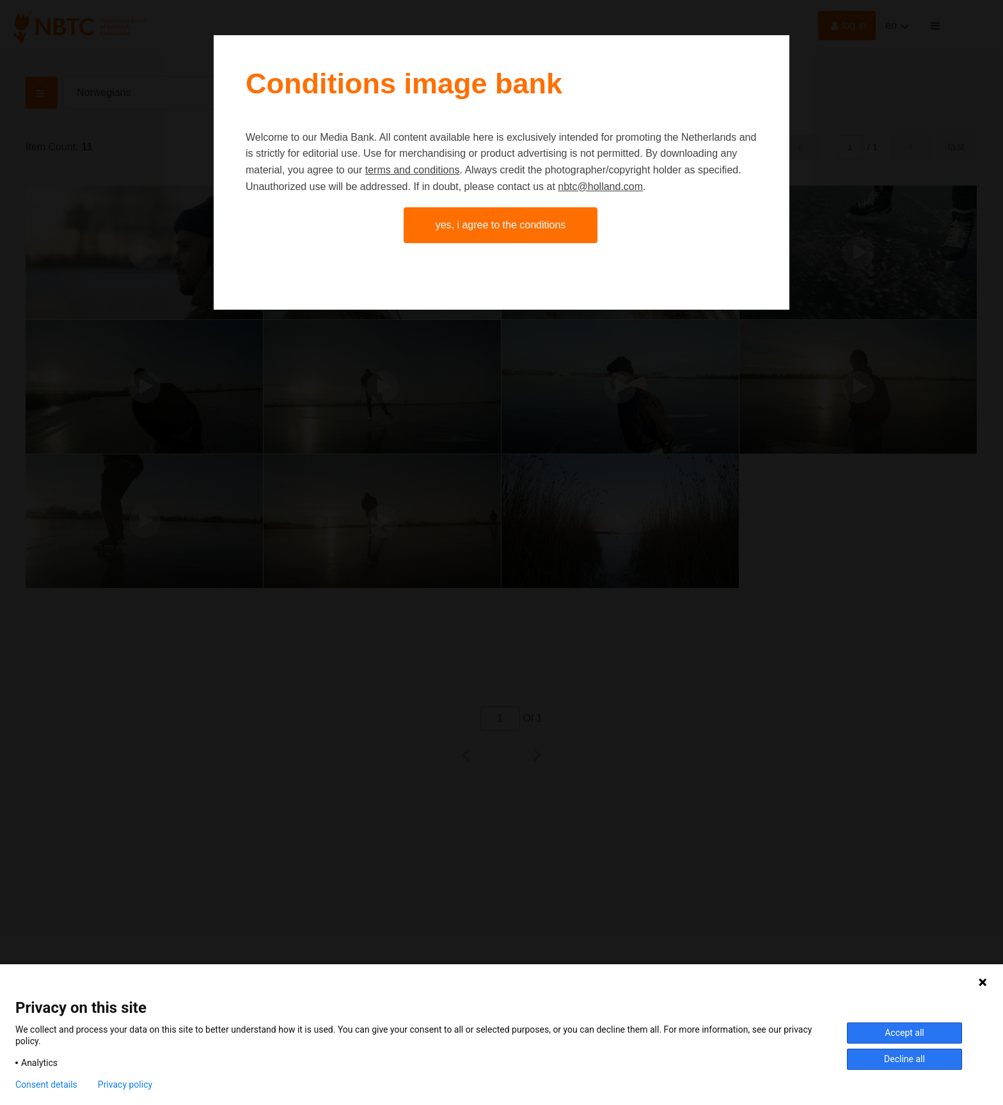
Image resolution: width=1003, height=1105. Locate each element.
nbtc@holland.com (600, 186)
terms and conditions (412, 169)
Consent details (46, 1084)
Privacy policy (125, 1084)
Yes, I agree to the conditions (501, 224)
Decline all (904, 1059)
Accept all (904, 1033)
